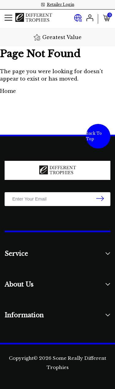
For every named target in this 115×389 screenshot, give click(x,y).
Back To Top (94, 136)
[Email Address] (57, 199)
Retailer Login (60, 4)
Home (8, 91)
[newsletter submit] (100, 199)
